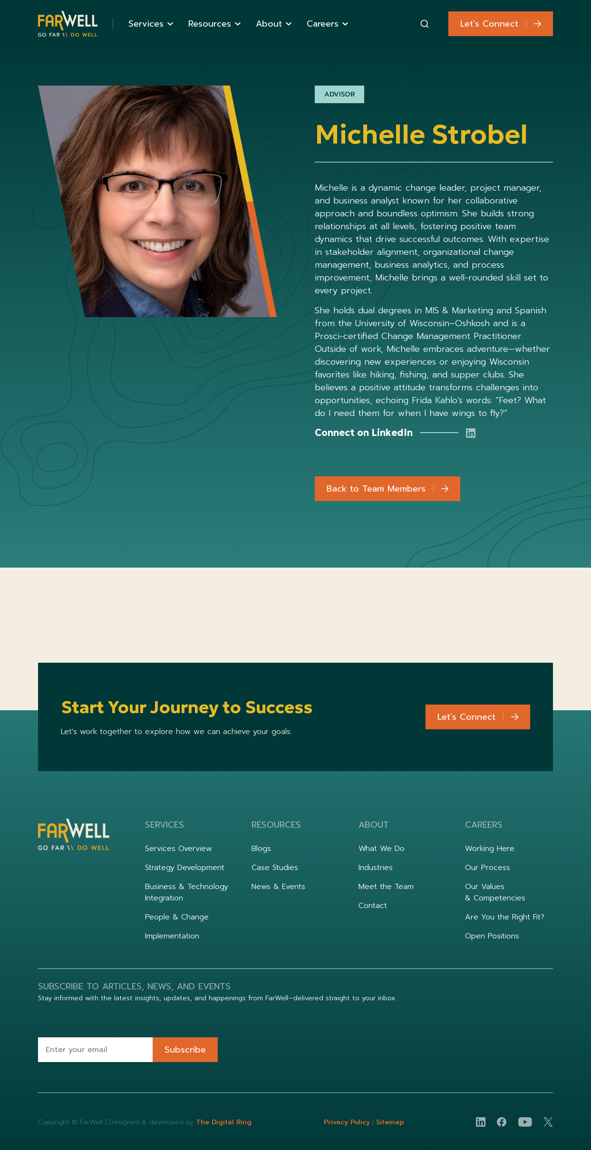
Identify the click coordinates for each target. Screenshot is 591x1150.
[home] (67, 24)
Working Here (489, 848)
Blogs (261, 848)
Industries (375, 867)
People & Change (177, 917)
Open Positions (492, 936)
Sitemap (390, 1122)
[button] (150, 24)
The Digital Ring (224, 1122)
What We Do (381, 848)
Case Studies (275, 867)
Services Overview (178, 848)
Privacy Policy (348, 1122)
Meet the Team (386, 886)
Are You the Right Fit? (504, 917)
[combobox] (424, 23)
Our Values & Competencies (495, 892)
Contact (372, 905)
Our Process (487, 867)
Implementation (172, 936)
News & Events (278, 886)
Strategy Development (184, 867)
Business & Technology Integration (186, 892)
